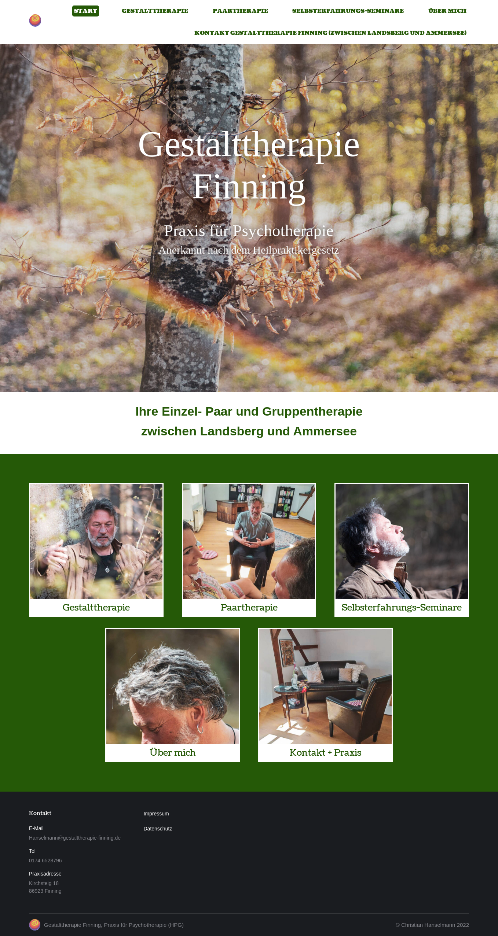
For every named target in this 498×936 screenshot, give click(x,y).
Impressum (156, 814)
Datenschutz (158, 829)
